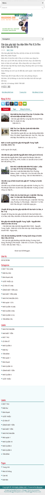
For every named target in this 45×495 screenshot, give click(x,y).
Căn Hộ (5, 476)
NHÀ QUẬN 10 (7, 307)
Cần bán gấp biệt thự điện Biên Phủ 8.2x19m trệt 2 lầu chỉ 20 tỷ (21, 45)
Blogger (27, 251)
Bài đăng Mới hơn (7, 92)
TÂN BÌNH (6, 319)
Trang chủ (22, 92)
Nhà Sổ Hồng (7, 471)
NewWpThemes (16, 490)
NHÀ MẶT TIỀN (8, 294)
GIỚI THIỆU (7, 281)
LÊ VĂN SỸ (6, 286)
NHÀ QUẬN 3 (7, 311)
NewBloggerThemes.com (33, 492)
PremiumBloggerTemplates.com (14, 492)
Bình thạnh (6, 277)
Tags (14, 109)
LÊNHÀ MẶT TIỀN (9, 290)
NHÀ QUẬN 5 (7, 315)
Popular (6, 109)
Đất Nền (5, 480)
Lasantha (36, 490)
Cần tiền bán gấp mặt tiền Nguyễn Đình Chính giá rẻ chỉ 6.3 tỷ (22, 155)
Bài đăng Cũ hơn (37, 92)
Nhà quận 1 (6, 302)
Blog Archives (25, 109)
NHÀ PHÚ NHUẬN (8, 298)
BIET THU (10, 50)
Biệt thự (5, 273)
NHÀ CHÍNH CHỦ (23, 15)
